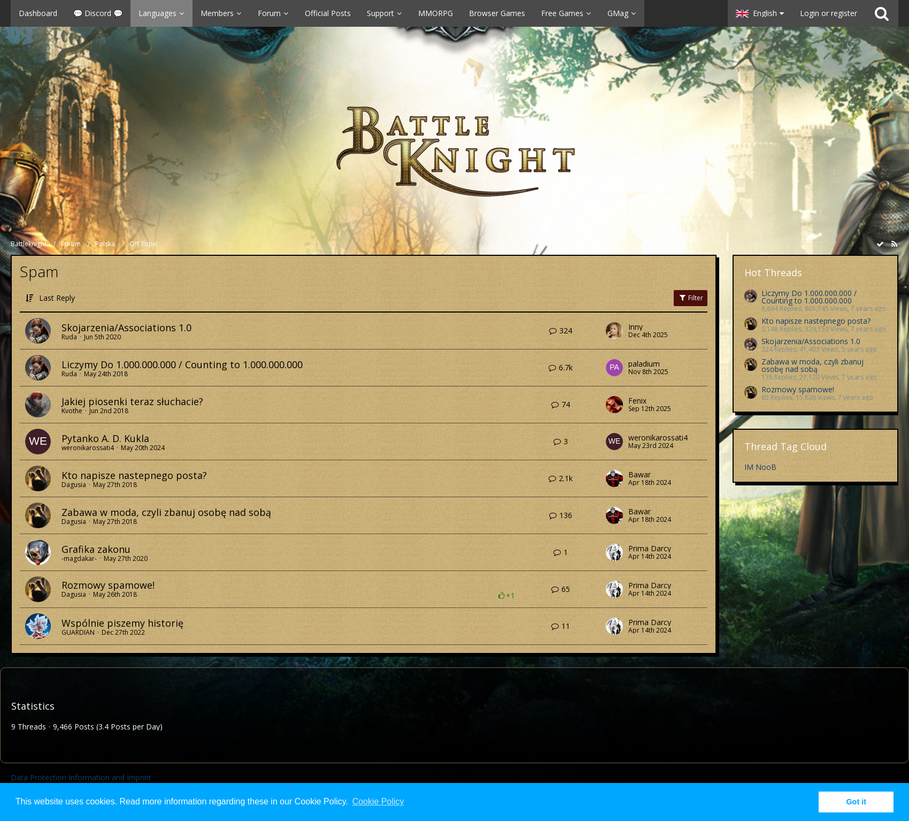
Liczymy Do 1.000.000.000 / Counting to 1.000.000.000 (182, 364)
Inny (635, 327)
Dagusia (73, 484)
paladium (644, 364)
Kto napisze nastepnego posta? (134, 475)
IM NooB (760, 467)
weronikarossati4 (87, 447)
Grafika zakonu (95, 549)
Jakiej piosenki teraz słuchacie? (132, 401)
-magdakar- (79, 558)
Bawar (639, 474)
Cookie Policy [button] (378, 801)
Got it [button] (856, 801)
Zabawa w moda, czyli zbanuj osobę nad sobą (166, 512)
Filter (690, 297)
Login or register (828, 13)
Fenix (637, 401)
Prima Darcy (649, 548)
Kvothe (71, 410)
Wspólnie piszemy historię (122, 623)
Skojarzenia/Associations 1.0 (126, 327)
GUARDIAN (78, 632)
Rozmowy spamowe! (108, 585)
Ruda (69, 336)
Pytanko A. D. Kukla (105, 438)
